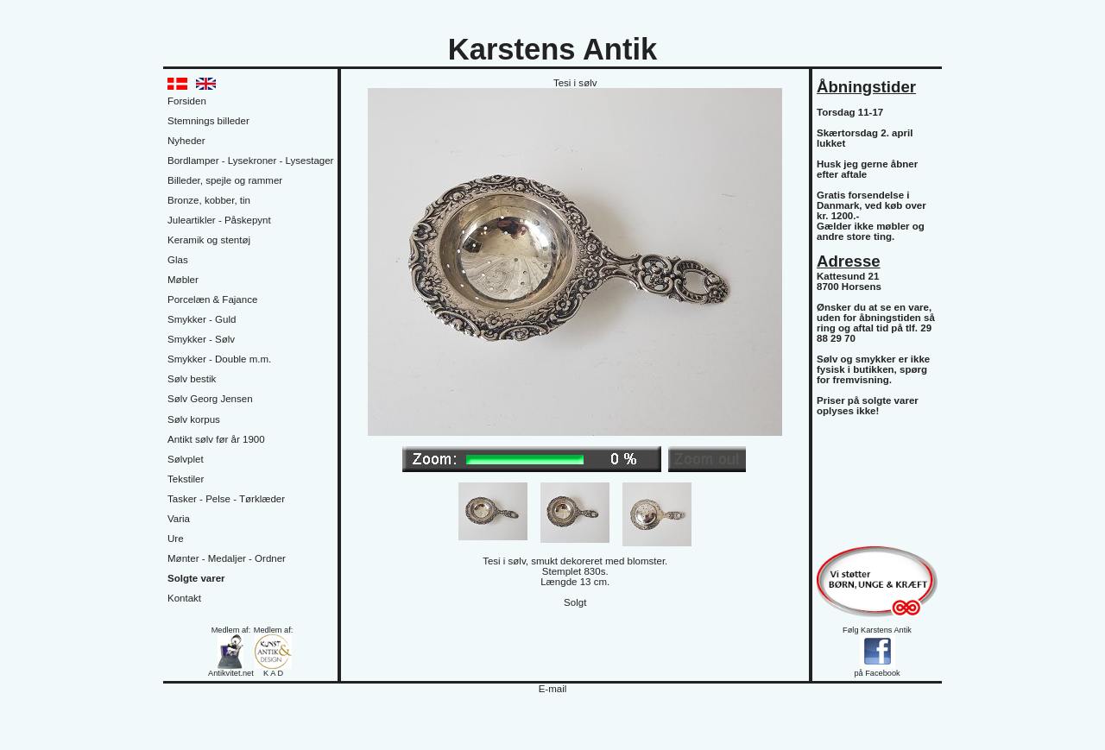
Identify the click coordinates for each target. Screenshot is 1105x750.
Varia (178, 519)
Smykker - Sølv (201, 339)
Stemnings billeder (208, 121)
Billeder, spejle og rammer (224, 180)
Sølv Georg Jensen (210, 399)
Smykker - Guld (201, 319)
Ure (175, 538)
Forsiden (186, 101)
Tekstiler (185, 479)
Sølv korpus (193, 419)
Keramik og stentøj (208, 240)
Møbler (183, 279)
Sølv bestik (191, 379)
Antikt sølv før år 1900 (216, 439)
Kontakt (184, 598)
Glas (177, 260)
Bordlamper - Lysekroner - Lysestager (250, 160)
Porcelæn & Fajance (212, 299)
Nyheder (186, 141)
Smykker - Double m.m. (219, 359)
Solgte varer (196, 578)
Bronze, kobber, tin (208, 200)
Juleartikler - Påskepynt (219, 220)
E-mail (553, 689)
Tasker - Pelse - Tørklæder (226, 499)
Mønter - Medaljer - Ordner (226, 558)
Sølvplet (185, 459)
